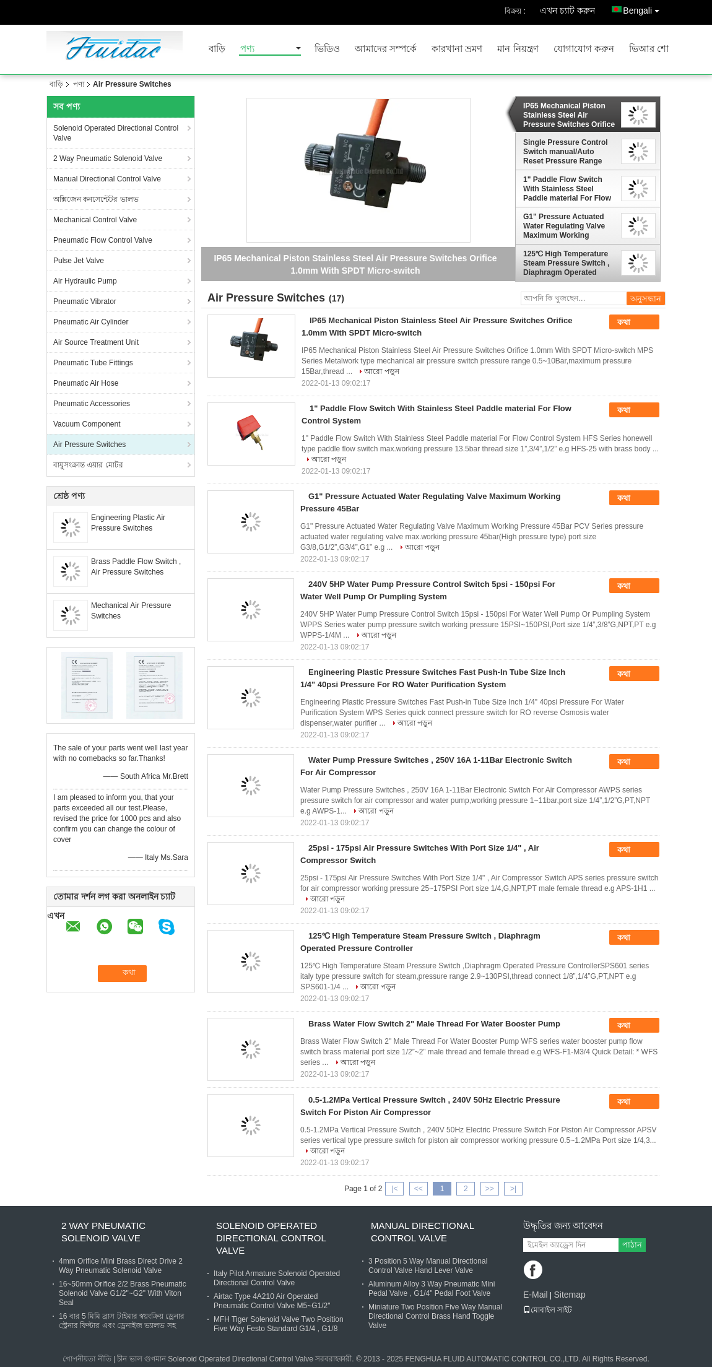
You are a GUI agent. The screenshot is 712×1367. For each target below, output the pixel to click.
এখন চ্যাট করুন (567, 10)
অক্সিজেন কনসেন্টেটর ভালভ (96, 199)
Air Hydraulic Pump (85, 281)
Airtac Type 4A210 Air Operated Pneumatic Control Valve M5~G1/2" (272, 1301)
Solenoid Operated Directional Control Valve (115, 133)
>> (489, 1188)
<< (418, 1188)
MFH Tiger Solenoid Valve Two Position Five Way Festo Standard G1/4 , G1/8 (279, 1324)
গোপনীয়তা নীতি (87, 1359)
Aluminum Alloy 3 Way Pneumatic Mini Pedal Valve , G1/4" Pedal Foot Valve (431, 1289)
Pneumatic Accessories (91, 403)
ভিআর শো (649, 49)
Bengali (644, 8)
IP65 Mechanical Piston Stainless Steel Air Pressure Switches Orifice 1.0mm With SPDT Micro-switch (569, 115)
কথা (632, 322)
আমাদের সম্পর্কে (386, 49)
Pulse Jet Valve (78, 260)
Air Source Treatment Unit (96, 342)
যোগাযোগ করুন (584, 49)
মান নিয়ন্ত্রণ (517, 49)
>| (513, 1188)
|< (394, 1188)
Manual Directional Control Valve (107, 179)
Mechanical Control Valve (95, 219)
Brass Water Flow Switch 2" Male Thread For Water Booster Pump (434, 1023)
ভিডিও (327, 49)
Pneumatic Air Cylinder (90, 322)
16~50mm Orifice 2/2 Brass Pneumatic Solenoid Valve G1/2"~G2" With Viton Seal (122, 1293)
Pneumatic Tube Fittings (93, 362)
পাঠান (632, 1244)
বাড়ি (217, 49)
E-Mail (535, 1295)
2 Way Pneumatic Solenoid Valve (107, 158)
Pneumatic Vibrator (84, 301)
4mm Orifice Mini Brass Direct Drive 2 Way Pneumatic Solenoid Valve (121, 1266)
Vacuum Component (87, 424)
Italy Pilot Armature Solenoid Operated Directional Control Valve (277, 1278)
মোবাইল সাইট (547, 1310)
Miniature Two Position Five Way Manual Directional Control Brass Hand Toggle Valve (435, 1316)
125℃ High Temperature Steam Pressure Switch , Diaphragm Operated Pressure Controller (566, 263)
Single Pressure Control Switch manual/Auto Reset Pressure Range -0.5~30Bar (565, 151)
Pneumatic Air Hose (85, 383)
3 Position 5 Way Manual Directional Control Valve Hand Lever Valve (427, 1266)
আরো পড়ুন (381, 371)
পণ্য (247, 49)
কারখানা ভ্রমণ (457, 49)
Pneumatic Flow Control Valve (102, 240)
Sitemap (569, 1295)
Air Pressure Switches (89, 444)
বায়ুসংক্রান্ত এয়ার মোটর (88, 465)
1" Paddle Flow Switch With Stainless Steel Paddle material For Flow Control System (567, 188)
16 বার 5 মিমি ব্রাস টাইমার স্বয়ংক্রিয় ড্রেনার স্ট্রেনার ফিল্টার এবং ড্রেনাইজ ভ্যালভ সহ (122, 1321)
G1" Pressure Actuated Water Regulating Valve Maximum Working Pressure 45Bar (564, 226)
